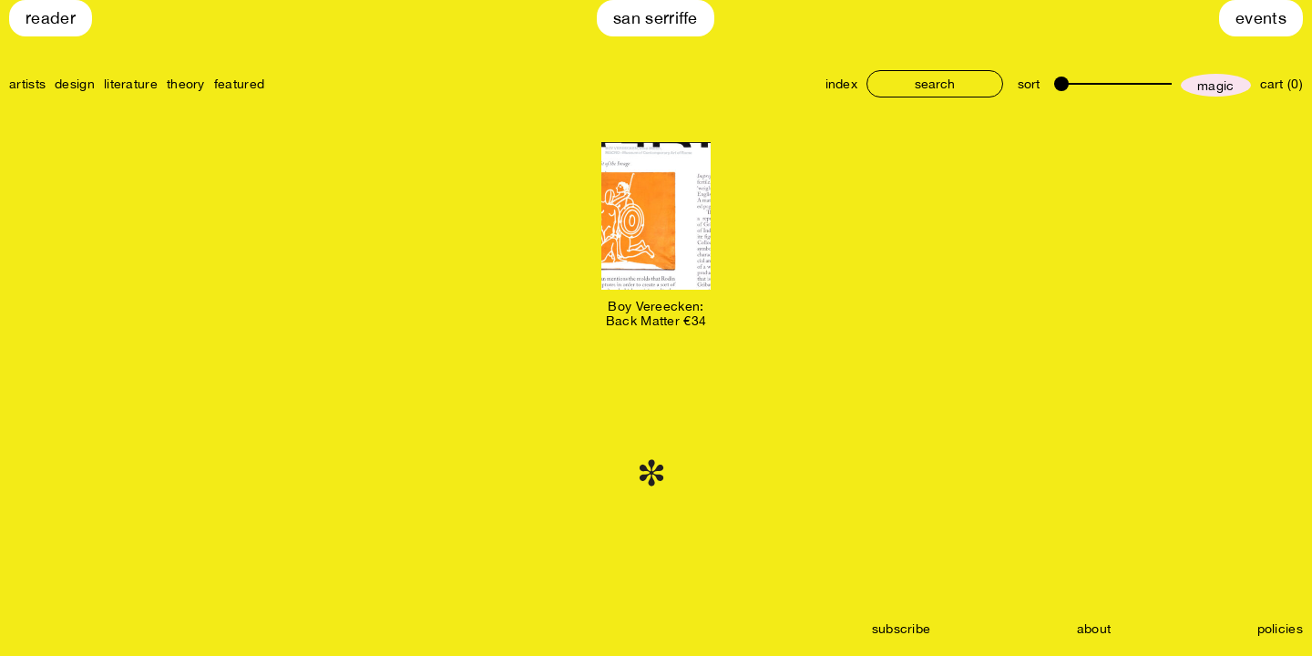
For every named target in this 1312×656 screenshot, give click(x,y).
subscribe (901, 628)
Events (1260, 17)
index (841, 84)
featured (239, 84)
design (75, 84)
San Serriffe (655, 17)
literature (131, 84)
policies (1280, 628)
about (1094, 628)
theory (186, 84)
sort (1029, 84)
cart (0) (1281, 84)
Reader (51, 17)
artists (27, 84)
